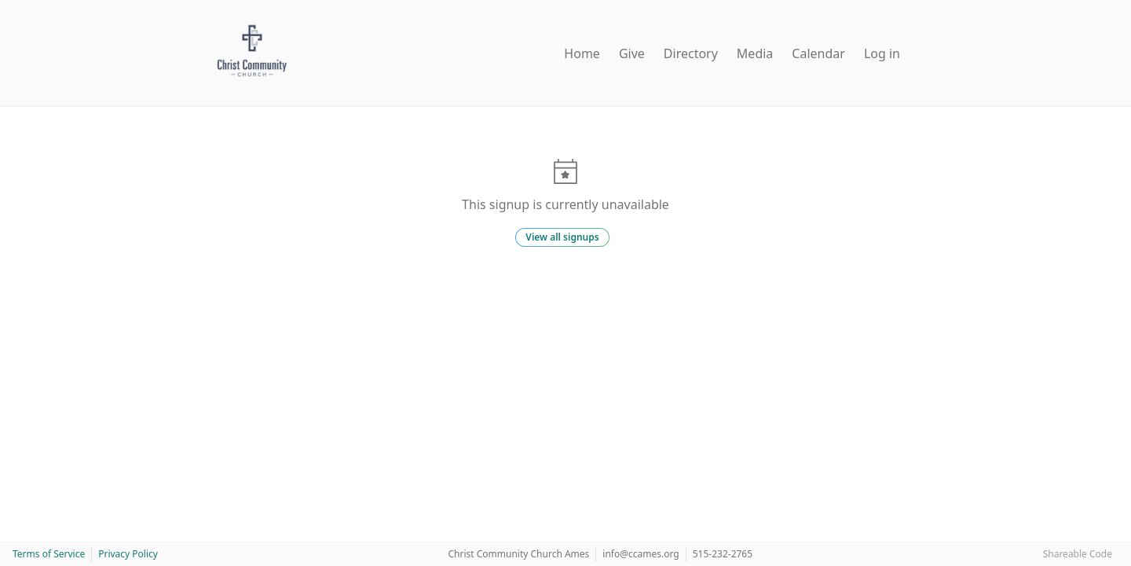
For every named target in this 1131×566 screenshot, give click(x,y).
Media (755, 53)
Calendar (818, 53)
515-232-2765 (722, 553)
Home (582, 53)
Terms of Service (49, 553)
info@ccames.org (640, 553)
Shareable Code (1077, 553)
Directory (691, 53)
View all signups (561, 237)
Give (632, 53)
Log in (882, 53)
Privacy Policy (128, 553)
